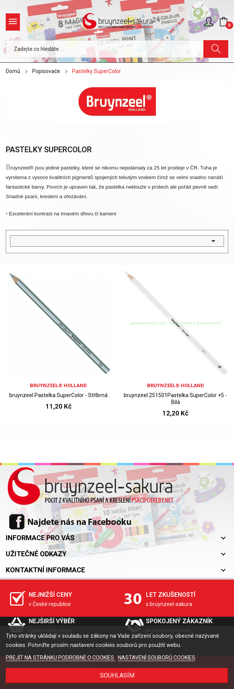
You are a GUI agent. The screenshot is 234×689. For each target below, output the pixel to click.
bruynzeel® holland (58, 385)
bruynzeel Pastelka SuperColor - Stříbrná (58, 395)
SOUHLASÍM (117, 675)
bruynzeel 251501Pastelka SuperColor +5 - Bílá (175, 398)
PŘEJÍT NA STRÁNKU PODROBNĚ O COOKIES (60, 658)
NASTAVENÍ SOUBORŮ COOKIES (156, 658)
